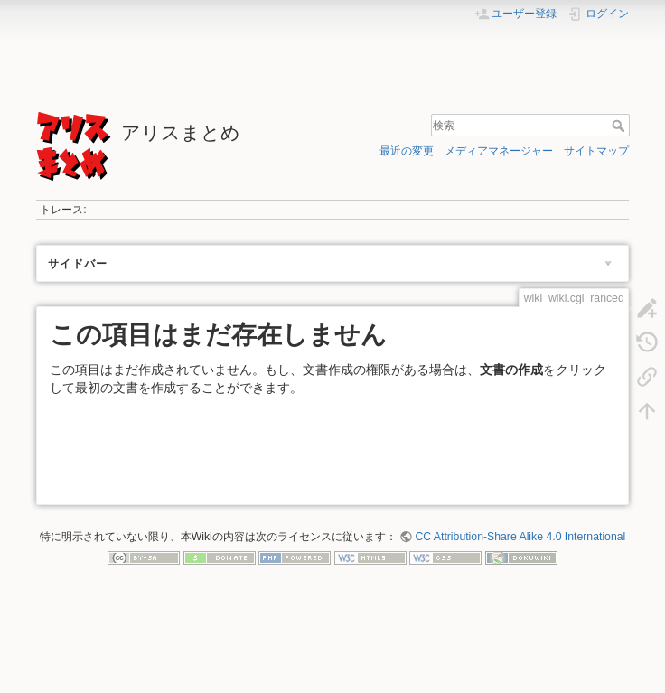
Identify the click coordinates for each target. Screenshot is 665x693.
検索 (620, 125)
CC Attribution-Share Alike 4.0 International (520, 536)
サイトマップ (596, 151)
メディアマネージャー (499, 151)
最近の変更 (406, 151)
